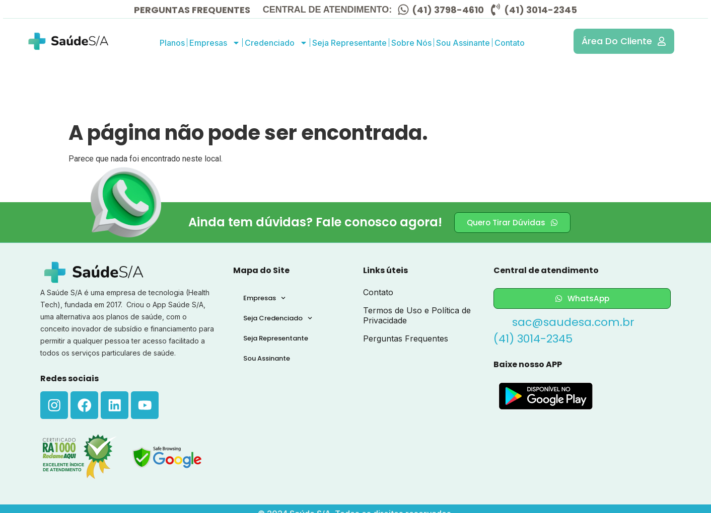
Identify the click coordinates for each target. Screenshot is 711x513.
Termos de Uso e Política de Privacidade (417, 315)
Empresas (214, 43)
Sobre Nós (411, 43)
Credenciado (276, 43)
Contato (509, 43)
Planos (172, 43)
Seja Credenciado (277, 318)
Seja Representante (349, 43)
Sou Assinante (463, 43)
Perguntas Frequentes (405, 338)
